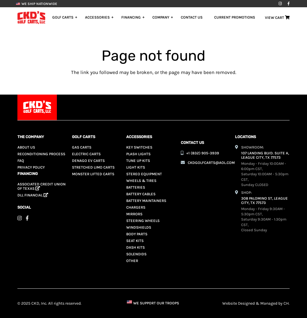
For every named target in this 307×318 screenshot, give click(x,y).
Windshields (138, 227)
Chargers (135, 207)
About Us (26, 147)
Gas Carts (81, 147)
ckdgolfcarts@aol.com (211, 162)
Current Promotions (234, 17)
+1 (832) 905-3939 (202, 153)
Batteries (135, 187)
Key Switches (139, 147)
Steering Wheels (143, 220)
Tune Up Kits (138, 160)
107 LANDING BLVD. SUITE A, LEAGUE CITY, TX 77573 (265, 155)
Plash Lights (138, 154)
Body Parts (136, 234)
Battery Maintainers (146, 200)
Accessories (97, 17)
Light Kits (135, 167)
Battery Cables (141, 194)
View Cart (277, 17)
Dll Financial (32, 195)
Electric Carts (86, 154)
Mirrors (134, 214)
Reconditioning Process (41, 154)
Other (132, 261)
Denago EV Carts (88, 160)
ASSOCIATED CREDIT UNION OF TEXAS (41, 186)
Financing (131, 17)
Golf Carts (62, 17)
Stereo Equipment (144, 174)
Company (160, 17)
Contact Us (192, 17)
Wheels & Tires (141, 180)
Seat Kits (135, 240)
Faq (20, 160)
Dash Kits (135, 247)
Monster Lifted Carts (93, 174)
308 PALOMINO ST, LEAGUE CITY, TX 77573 (264, 200)
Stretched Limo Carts (93, 167)
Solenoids (136, 254)
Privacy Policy (31, 167)
